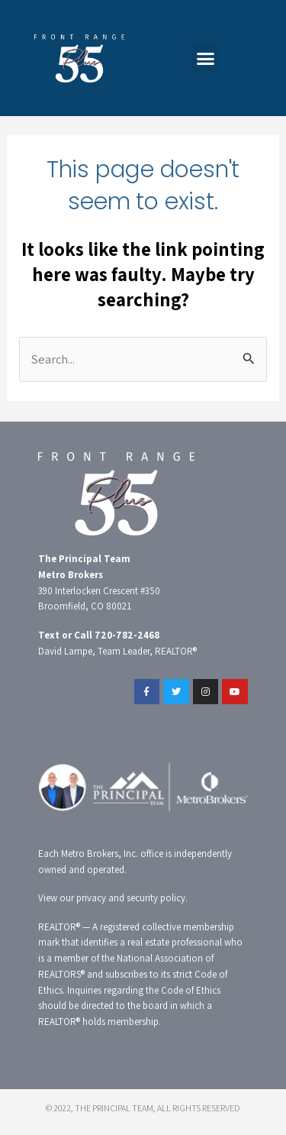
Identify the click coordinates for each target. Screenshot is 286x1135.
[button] (205, 58)
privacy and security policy (130, 897)
